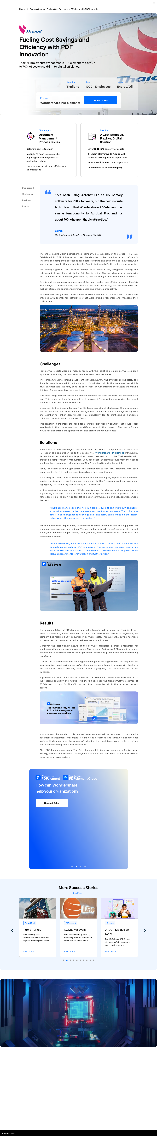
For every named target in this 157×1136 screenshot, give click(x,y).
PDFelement (71, 923)
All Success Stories (36, 9)
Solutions (26, 200)
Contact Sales (100, 100)
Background (28, 188)
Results (25, 206)
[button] (72, 866)
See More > (78, 893)
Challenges (27, 194)
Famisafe (110, 923)
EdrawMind (30, 923)
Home (22, 9)
